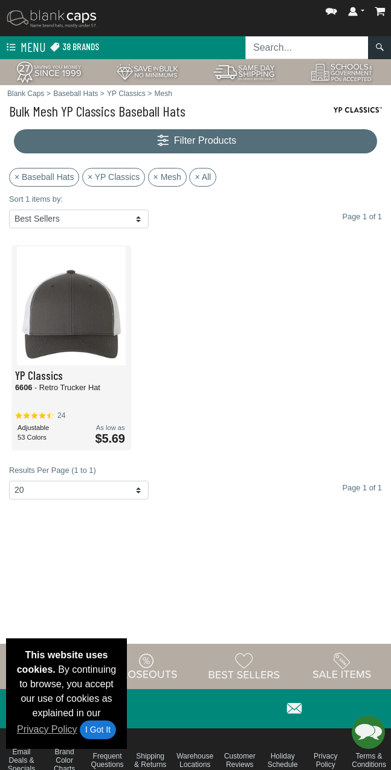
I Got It (98, 729)
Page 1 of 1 (362, 487)
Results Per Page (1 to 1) (52, 470)
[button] (331, 9)
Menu (25, 47)
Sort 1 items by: (36, 199)
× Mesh (167, 177)
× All (203, 177)
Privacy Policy (47, 729)
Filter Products (195, 141)
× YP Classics (114, 177)
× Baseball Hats (44, 177)
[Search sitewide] (307, 47)
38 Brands (74, 46)
